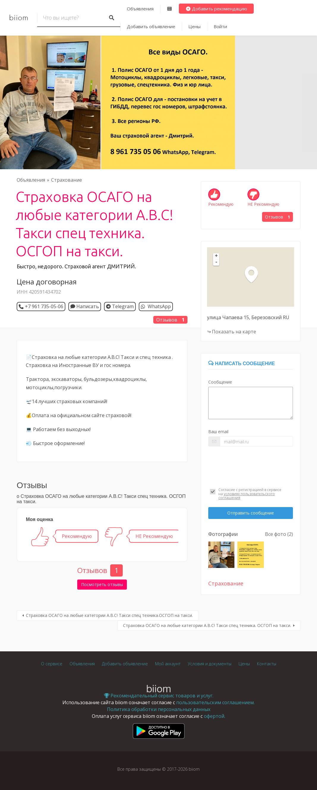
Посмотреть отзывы (102, 584)
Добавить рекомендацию (216, 9)
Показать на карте (234, 331)
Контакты (266, 663)
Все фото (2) (279, 534)
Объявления (140, 9)
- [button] (216, 262)
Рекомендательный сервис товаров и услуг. (158, 695)
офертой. (214, 716)
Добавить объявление (151, 26)
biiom (18, 18)
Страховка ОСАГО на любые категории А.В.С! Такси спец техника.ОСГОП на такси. (109, 615)
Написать (84, 306)
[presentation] (250, 466)
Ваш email (218, 431)
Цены (194, 26)
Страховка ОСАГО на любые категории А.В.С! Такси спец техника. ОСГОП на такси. (207, 625)
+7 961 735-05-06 (44, 306)
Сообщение (220, 382)
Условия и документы (209, 663)
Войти (220, 26)
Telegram (120, 306)
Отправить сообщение (250, 513)
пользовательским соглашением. (215, 702)
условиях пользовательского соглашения (246, 495)
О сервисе (51, 663)
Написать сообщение (241, 363)
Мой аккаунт (168, 663)
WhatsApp (158, 306)
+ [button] (216, 256)
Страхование (66, 180)
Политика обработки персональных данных (158, 709)
